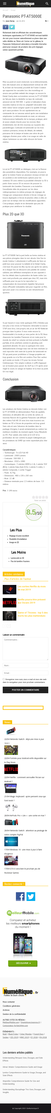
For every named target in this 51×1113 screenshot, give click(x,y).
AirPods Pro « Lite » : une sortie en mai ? (27, 815)
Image (13, 10)
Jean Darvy (10, 21)
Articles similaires (13, 574)
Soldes (5, 1037)
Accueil (5, 10)
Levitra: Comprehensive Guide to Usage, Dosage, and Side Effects (24, 1074)
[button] (47, 3)
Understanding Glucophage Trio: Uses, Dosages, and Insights (24, 1090)
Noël (5, 1034)
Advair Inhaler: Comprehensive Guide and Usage (22, 1067)
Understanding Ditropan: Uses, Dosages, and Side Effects (23, 1059)
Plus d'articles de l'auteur (17, 579)
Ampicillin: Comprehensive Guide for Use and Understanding (21, 1082)
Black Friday (13, 1034)
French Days (39, 1034)
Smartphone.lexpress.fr (30, 1022)
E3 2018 (34, 1037)
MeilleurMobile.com (11, 1022)
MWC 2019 (24, 1037)
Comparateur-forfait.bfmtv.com (15, 1025)
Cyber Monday (26, 1034)
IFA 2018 (43, 1037)
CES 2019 (14, 1037)
